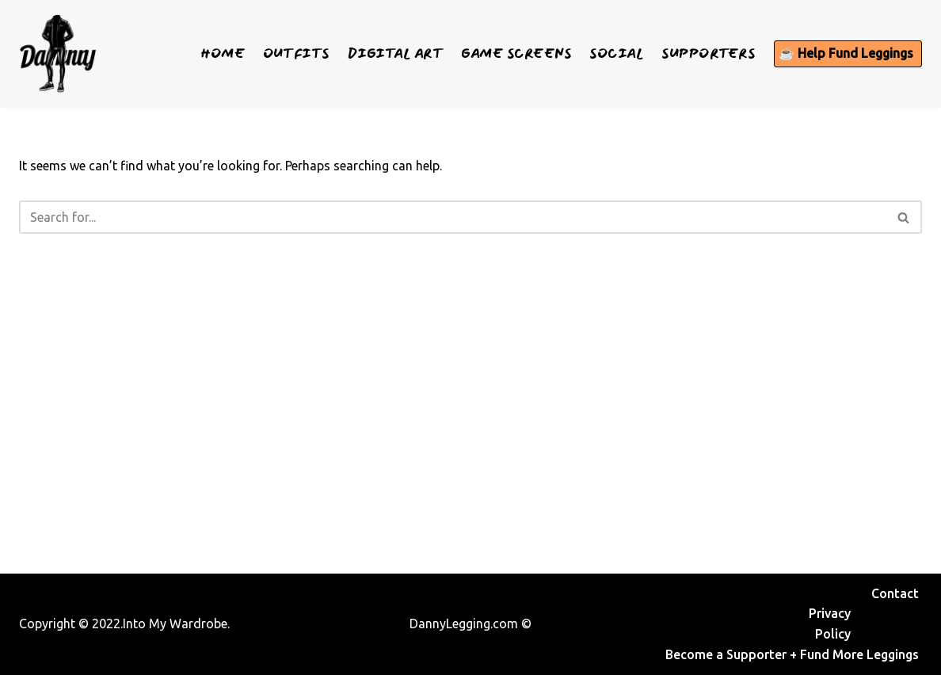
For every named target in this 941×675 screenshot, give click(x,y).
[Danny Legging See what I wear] (58, 53)
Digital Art (396, 53)
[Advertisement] (470, 401)
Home (222, 53)
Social (616, 53)
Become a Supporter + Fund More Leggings (792, 654)
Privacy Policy (830, 623)
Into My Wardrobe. (176, 623)
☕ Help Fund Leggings (846, 53)
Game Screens (516, 53)
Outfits (296, 53)
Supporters (708, 53)
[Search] (452, 217)
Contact (895, 593)
